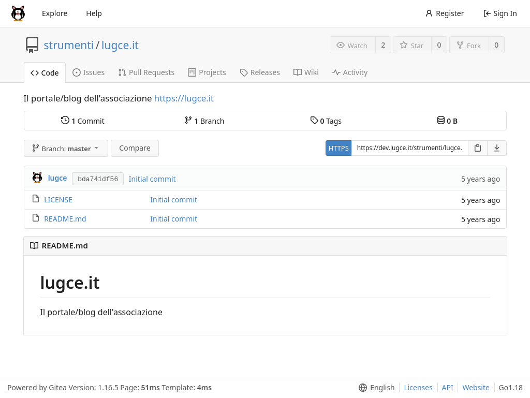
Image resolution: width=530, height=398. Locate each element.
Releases (260, 72)
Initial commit (152, 179)
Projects (207, 72)
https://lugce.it (184, 98)
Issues (88, 72)
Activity (349, 72)
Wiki (306, 72)
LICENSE (58, 199)
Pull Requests (146, 72)
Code (45, 73)
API (447, 387)
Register (444, 13)
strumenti (69, 45)
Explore (54, 13)
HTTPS (339, 148)
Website (476, 387)
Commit (82, 121)
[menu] (374, 387)
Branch (204, 121)
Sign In (500, 13)
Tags (326, 121)
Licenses (418, 387)
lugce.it (120, 45)
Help (94, 13)
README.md (65, 219)
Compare (134, 148)
